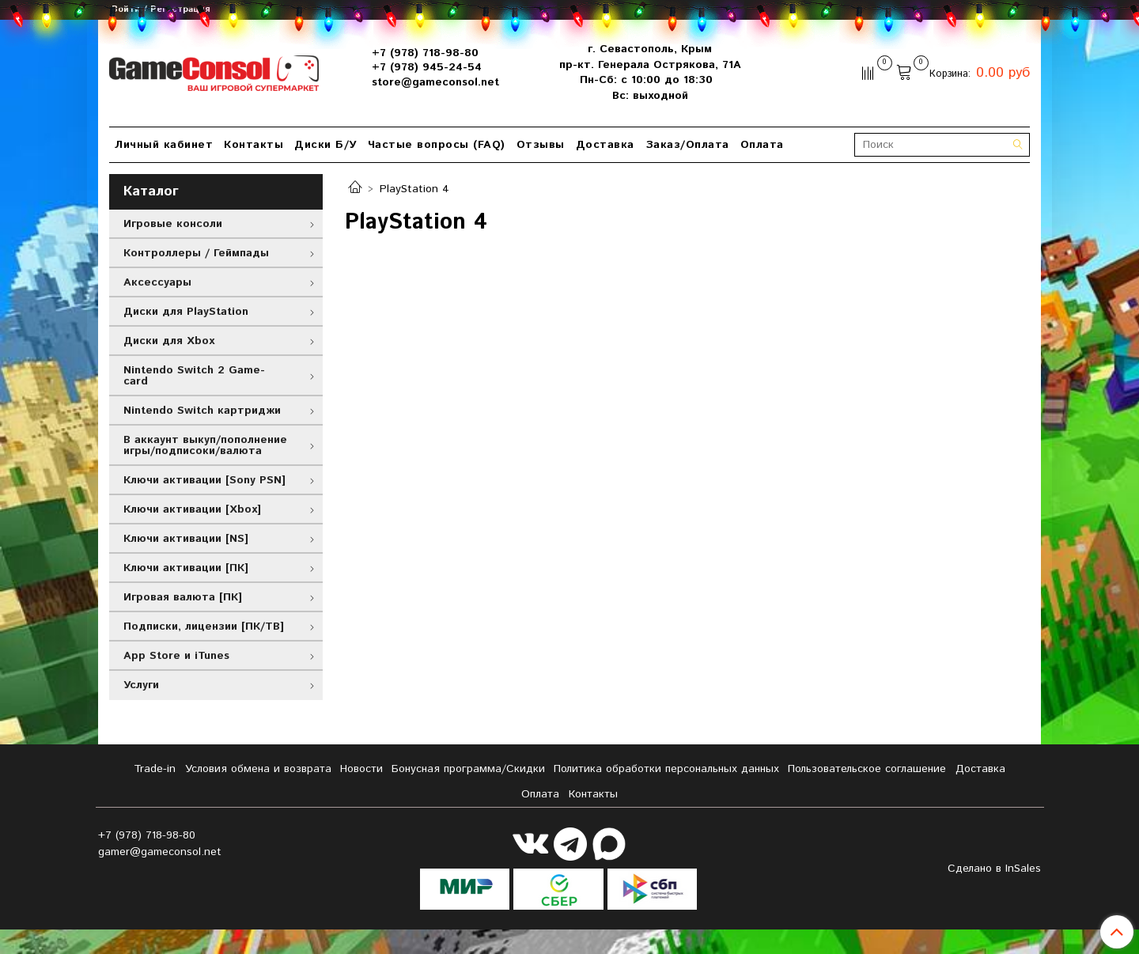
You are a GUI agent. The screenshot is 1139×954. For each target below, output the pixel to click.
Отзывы (541, 145)
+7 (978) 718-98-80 (425, 53)
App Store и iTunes (176, 656)
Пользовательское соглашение (867, 769)
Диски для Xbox (168, 341)
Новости (361, 769)
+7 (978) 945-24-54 (427, 67)
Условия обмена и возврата (258, 769)
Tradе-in (155, 769)
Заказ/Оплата (687, 145)
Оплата (762, 145)
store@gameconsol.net (435, 82)
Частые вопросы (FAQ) (436, 145)
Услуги (141, 685)
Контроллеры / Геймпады (196, 253)
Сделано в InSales (994, 868)
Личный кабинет (164, 145)
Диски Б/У (325, 145)
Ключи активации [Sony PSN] (204, 480)
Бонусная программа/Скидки (468, 769)
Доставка (605, 145)
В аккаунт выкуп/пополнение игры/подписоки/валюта (205, 445)
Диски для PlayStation (185, 312)
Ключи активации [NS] (185, 539)
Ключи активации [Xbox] (192, 509)
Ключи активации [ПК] (185, 568)
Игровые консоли (172, 224)
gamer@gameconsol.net (159, 852)
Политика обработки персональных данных (666, 769)
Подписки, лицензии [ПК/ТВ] (203, 626)
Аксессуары (157, 282)
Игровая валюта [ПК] (182, 597)
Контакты (253, 145)
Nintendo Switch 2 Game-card (194, 375)
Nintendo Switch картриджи (202, 410)
